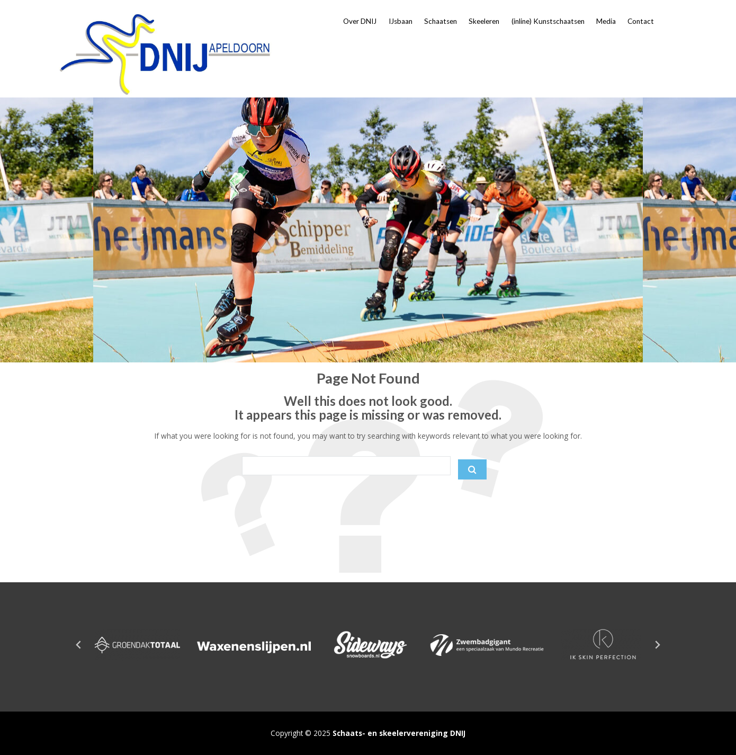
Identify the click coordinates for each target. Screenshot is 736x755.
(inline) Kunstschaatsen (548, 21)
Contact (640, 21)
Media (606, 21)
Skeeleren (484, 21)
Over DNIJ (359, 21)
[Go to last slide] (79, 645)
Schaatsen (440, 21)
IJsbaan (400, 21)
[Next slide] (657, 645)
